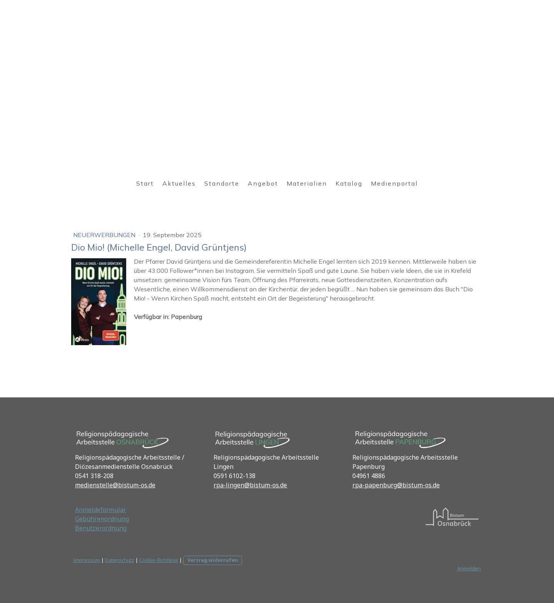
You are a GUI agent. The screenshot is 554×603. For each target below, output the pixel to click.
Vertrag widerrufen (212, 559)
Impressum (86, 559)
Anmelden (469, 568)
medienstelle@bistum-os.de (115, 485)
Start (145, 183)
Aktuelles (179, 183)
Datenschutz (119, 559)
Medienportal (394, 183)
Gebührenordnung (102, 519)
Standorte (221, 183)
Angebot (263, 183)
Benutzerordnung (101, 528)
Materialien (307, 183)
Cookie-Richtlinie (158, 559)
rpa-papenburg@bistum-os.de (396, 485)
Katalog (348, 183)
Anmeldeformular (100, 509)
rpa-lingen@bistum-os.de (250, 485)
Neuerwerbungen (105, 235)
